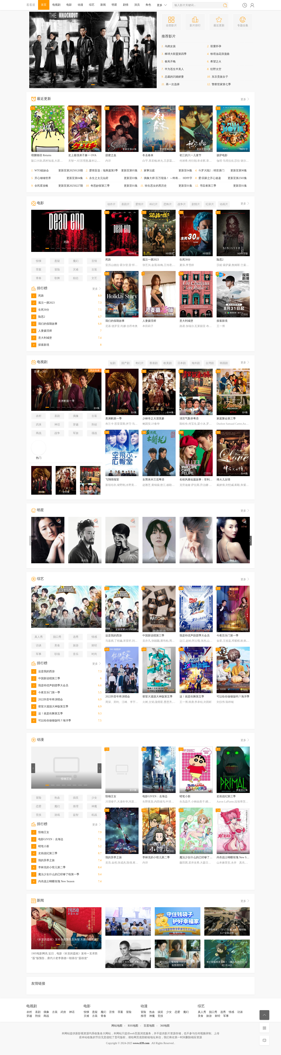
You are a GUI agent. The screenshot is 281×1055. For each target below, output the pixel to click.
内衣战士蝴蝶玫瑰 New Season (52, 881)
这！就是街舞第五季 (47, 713)
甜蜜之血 (110, 155)
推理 (75, 806)
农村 (38, 416)
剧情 (125, 4)
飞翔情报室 (112, 479)
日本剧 (182, 363)
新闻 (103, 4)
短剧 (113, 363)
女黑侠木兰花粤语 (153, 479)
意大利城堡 (41, 337)
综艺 (91, 4)
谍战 (94, 433)
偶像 (75, 416)
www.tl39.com (141, 1043)
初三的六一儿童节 (190, 155)
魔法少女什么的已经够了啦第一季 (55, 874)
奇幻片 (139, 363)
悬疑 (57, 261)
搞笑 (75, 797)
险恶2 (38, 316)
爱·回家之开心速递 (209, 178)
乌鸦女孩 (170, 46)
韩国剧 (224, 363)
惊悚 (38, 261)
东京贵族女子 (220, 76)
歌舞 (57, 278)
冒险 (57, 269)
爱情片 (139, 204)
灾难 (75, 269)
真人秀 (39, 636)
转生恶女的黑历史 (156, 185)
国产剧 (125, 363)
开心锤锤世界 (43, 178)
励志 (75, 278)
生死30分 (40, 309)
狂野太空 (215, 69)
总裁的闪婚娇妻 (174, 76)
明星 (114, 4)
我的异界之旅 (43, 860)
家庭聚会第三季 (226, 418)
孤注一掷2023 (43, 302)
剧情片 (196, 204)
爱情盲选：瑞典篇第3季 (103, 170)
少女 (94, 797)
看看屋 (30, 4)
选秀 (75, 636)
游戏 (57, 814)
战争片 (182, 204)
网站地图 (116, 1025)
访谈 (38, 645)
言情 (94, 261)
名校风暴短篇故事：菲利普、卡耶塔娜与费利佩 (208, 479)
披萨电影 (222, 155)
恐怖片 (168, 204)
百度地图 (149, 1025)
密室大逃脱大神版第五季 (49, 706)
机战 (94, 814)
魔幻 (75, 261)
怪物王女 (40, 832)
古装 (94, 269)
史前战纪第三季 (44, 853)
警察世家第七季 (221, 84)
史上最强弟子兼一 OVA (82, 155)
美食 (57, 645)
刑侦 (94, 424)
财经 (94, 645)
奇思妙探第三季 (100, 185)
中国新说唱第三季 (45, 678)
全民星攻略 (41, 185)
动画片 (224, 204)
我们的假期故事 (44, 323)
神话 (57, 424)
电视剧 (56, 4)
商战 (38, 433)
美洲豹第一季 (113, 418)
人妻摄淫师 (41, 330)
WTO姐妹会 (42, 170)
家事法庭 (149, 170)
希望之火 (215, 61)
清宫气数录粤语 (189, 418)
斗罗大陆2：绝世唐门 (211, 170)
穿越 (75, 424)
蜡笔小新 (40, 846)
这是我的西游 (43, 671)
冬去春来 (147, 155)
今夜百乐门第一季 (45, 692)
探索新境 (40, 344)
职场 (57, 654)
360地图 (165, 1025)
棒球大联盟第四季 (176, 53)
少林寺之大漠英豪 (153, 418)
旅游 (75, 645)
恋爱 (38, 806)
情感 (94, 636)
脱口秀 (57, 636)
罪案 (38, 269)
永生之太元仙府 (98, 178)
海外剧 (196, 363)
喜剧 (57, 416)
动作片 (111, 204)
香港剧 (153, 363)
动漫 (80, 4)
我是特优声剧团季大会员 (49, 685)
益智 (75, 814)
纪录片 (210, 204)
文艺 (94, 278)
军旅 (75, 433)
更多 (162, 5)
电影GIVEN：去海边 (47, 839)
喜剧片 (125, 204)
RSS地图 (133, 1025)
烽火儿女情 (223, 479)
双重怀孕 (215, 46)
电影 (69, 4)
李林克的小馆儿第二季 (48, 867)
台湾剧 (210, 363)
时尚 (94, 654)
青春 (38, 278)
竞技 (38, 814)
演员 (137, 4)
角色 (148, 4)
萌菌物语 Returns (41, 155)
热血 (57, 797)
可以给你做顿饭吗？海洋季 (51, 720)
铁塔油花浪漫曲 (219, 53)
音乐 (75, 654)
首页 (43, 4)
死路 (37, 295)
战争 (57, 433)
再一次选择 (173, 84)
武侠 (38, 424)
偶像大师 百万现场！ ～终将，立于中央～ (169, 178)
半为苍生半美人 (174, 69)
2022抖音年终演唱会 (47, 699)
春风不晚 (170, 61)
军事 (38, 654)
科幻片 (153, 204)
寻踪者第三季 (208, 185)
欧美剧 (168, 363)
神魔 (94, 806)
